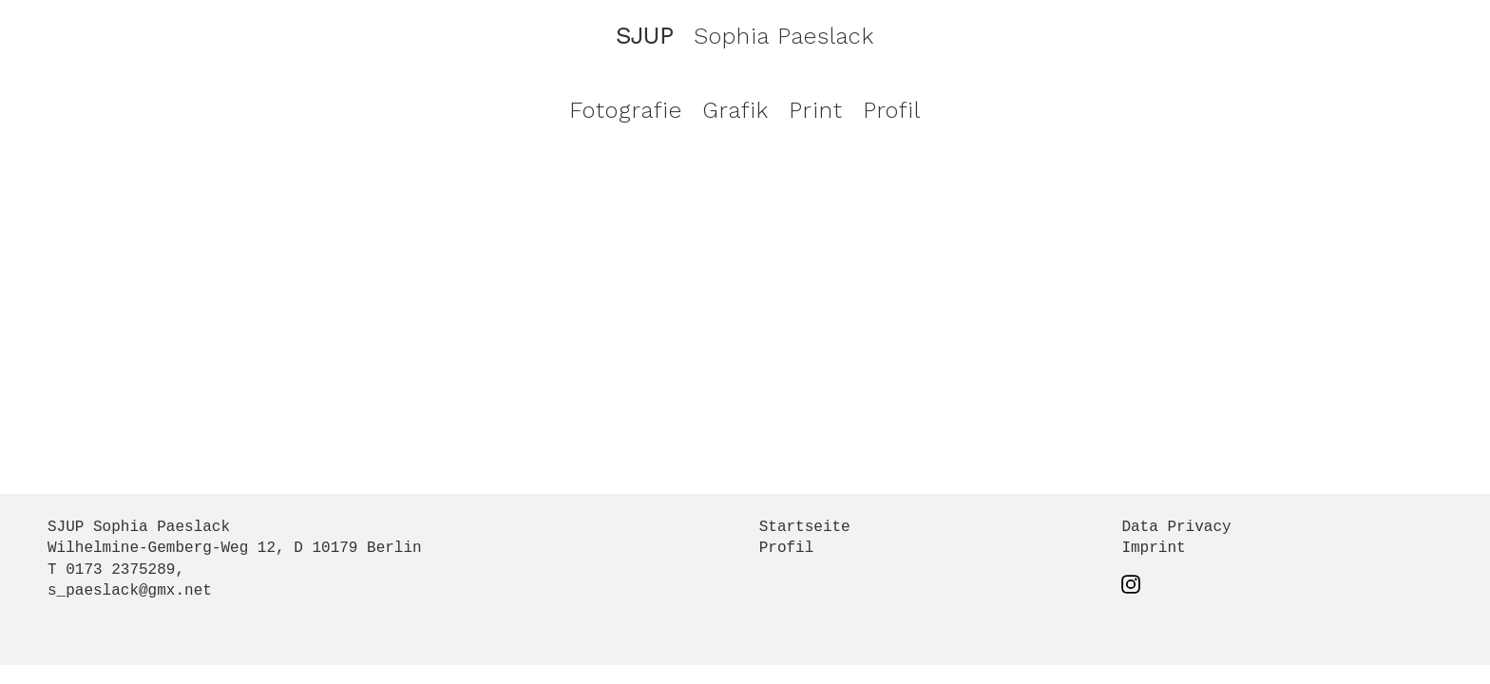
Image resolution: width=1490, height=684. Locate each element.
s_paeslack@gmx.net (130, 590)
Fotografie (625, 110)
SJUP (645, 36)
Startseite (804, 527)
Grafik (735, 110)
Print (816, 110)
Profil (892, 110)
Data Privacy (1176, 527)
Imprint (1153, 548)
